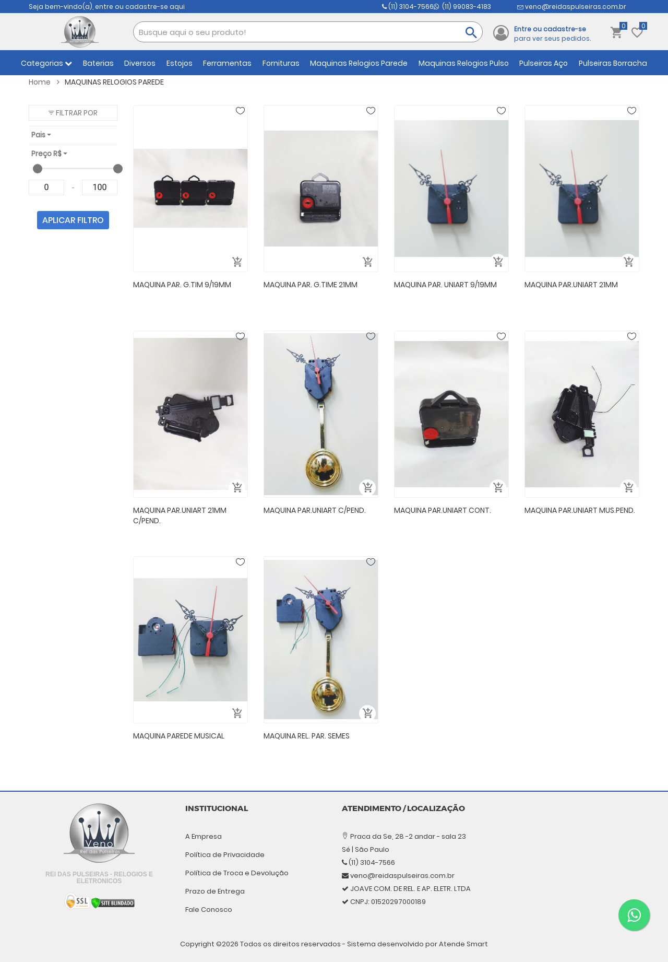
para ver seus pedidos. (552, 34)
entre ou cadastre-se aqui (140, 6)
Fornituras (281, 63)
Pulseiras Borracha (613, 63)
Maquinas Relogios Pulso (464, 63)
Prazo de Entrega (215, 891)
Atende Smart (463, 944)
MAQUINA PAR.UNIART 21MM (571, 284)
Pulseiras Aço (543, 63)
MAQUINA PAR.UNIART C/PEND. (315, 510)
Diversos (140, 63)
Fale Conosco (208, 909)
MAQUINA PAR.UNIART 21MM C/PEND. (179, 515)
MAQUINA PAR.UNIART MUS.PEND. (579, 510)
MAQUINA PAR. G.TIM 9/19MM (182, 284)
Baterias (98, 63)
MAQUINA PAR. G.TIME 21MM (310, 284)
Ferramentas (227, 63)
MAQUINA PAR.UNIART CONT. (442, 510)
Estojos (179, 63)
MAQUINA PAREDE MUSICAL (178, 736)
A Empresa (203, 836)
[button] (73, 113)
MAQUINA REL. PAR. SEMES (307, 736)
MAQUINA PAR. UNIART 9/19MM (445, 284)
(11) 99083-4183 (436, 7)
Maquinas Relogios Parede (359, 63)
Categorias (46, 63)
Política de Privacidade (225, 855)
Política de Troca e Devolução (237, 873)
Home (44, 82)
